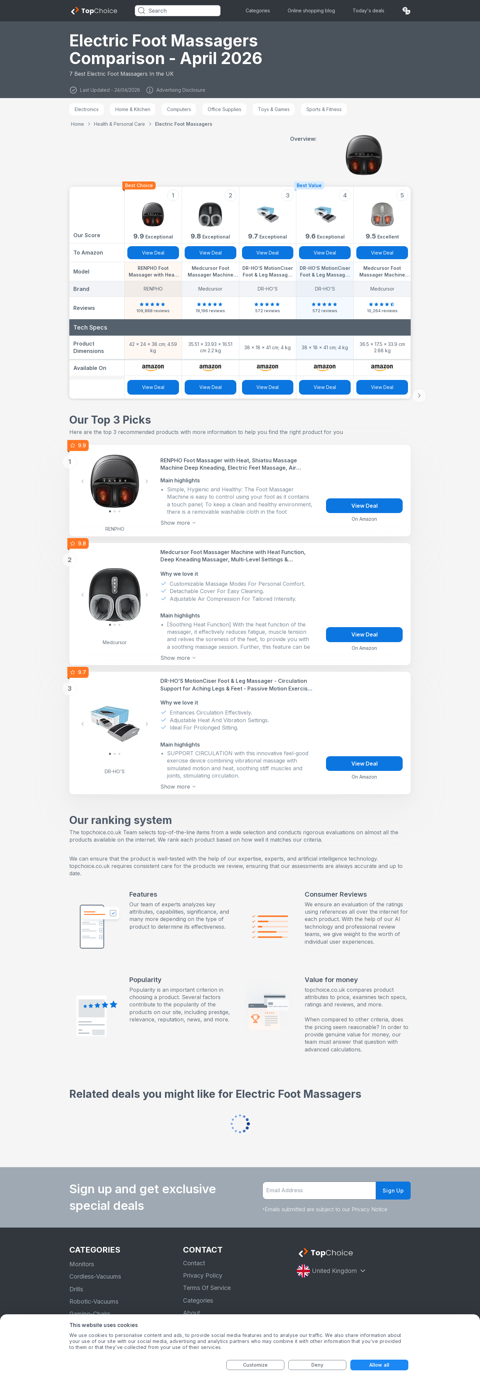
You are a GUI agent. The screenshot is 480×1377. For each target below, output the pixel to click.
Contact (194, 1263)
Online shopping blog (311, 10)
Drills (76, 1289)
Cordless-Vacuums (95, 1276)
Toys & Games (274, 109)
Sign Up (393, 1190)
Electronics (87, 109)
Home (77, 124)
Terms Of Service (207, 1287)
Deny (317, 1365)
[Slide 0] (110, 511)
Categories (258, 10)
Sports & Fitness (324, 109)
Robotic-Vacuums (93, 1301)
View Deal (153, 253)
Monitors (81, 1264)
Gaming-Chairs (89, 1313)
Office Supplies (224, 109)
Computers (179, 109)
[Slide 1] (115, 511)
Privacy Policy (202, 1275)
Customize (255, 1365)
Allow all (379, 1365)
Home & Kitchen (132, 109)
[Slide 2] (119, 511)
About (191, 1312)
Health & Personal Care (119, 124)
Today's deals (368, 10)
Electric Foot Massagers (183, 124)
